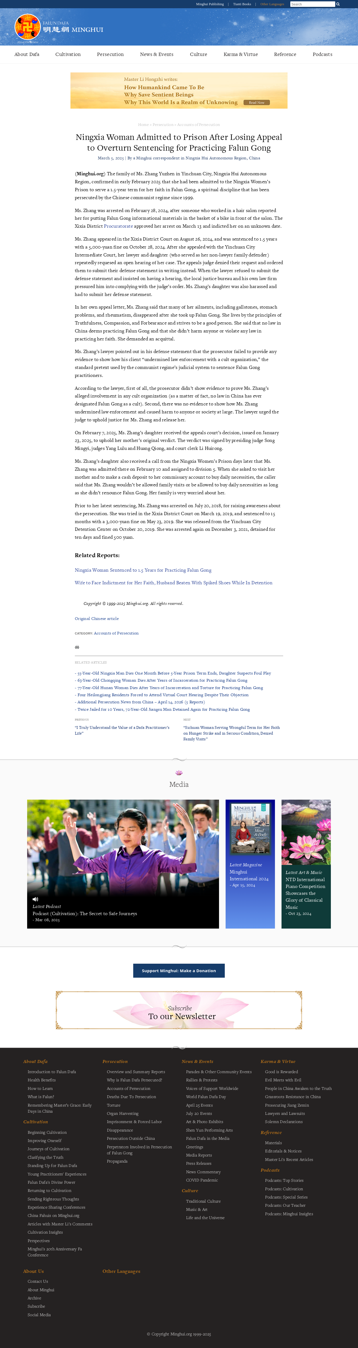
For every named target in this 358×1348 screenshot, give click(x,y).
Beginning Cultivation (47, 1132)
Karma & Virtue (241, 54)
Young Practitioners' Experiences (57, 1174)
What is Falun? (41, 1096)
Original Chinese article (97, 618)
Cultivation (68, 54)
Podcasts (323, 54)
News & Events (157, 54)
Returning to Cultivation (49, 1190)
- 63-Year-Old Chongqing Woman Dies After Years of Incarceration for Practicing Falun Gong (161, 680)
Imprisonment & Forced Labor (134, 1121)
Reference (285, 54)
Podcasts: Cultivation (284, 1188)
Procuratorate (118, 226)
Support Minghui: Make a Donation (179, 970)
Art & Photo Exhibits (204, 1121)
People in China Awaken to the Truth (298, 1088)
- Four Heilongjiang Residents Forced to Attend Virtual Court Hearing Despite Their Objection (162, 695)
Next (187, 719)
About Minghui (41, 1289)
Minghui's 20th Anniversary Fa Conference (55, 1251)
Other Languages (272, 4)
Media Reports (199, 1155)
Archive (34, 1298)
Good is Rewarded (281, 1071)
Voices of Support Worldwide (212, 1088)
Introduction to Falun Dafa (52, 1071)
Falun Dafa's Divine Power (51, 1182)
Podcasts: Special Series (286, 1197)
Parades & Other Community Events (219, 1071)
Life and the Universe (205, 1217)
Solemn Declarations (283, 1121)
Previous (82, 719)
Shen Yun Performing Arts (209, 1130)
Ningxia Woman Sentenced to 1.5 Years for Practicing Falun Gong (143, 570)
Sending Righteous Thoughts (53, 1199)
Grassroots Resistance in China (293, 1096)
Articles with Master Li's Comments (60, 1223)
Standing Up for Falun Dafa (52, 1165)
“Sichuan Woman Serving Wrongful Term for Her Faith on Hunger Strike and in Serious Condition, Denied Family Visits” (231, 733)
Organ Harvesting (123, 1113)
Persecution (110, 54)
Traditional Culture (203, 1201)
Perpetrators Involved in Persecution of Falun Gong (139, 1149)
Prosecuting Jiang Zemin (287, 1105)
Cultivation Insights (45, 1232)
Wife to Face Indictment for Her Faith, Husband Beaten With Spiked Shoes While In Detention (173, 582)
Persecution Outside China (131, 1138)
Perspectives (39, 1240)
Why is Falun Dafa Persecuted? (134, 1079)
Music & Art (197, 1209)
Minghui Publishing (210, 4)
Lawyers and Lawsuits (285, 1113)
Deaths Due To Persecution (131, 1096)
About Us (33, 1271)
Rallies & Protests (202, 1079)
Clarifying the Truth (46, 1157)
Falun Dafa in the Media (208, 1138)
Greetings (194, 1146)
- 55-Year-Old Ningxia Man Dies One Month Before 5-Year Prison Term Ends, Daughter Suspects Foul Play (173, 673)
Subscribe (36, 1306)
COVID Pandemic (202, 1180)
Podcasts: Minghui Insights (289, 1213)
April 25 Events (199, 1105)
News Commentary (203, 1171)
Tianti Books (242, 4)
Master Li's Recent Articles (289, 1159)
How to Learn (40, 1088)
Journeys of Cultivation (49, 1148)
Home (143, 124)
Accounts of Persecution (198, 124)
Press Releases (199, 1163)
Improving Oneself (44, 1140)
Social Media (39, 1314)
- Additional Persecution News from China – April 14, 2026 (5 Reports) (140, 702)
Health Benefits (42, 1079)
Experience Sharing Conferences (57, 1207)
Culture (198, 54)
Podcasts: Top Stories (284, 1180)
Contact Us (38, 1281)
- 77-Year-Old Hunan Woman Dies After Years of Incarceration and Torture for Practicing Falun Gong (169, 687)
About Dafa (27, 54)
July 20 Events (199, 1113)
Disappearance (120, 1130)
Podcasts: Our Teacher (285, 1205)
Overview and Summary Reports (136, 1071)
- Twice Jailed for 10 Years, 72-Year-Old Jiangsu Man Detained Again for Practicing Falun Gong (162, 709)
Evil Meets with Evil (283, 1079)
